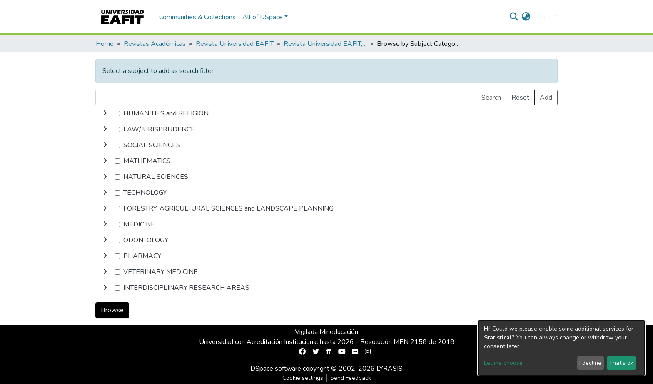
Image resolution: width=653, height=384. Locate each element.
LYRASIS (389, 368)
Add (546, 97)
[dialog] (561, 348)
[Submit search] (514, 17)
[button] (526, 17)
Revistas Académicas (155, 43)
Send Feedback (350, 378)
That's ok (621, 363)
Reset (520, 97)
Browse (112, 310)
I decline (590, 363)
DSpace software (275, 368)
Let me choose (503, 363)
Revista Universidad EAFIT (235, 43)
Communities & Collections (197, 17)
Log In (543, 17)
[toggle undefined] (105, 113)
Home (105, 43)
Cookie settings (302, 378)
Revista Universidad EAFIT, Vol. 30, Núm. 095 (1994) (325, 43)
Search (491, 97)
